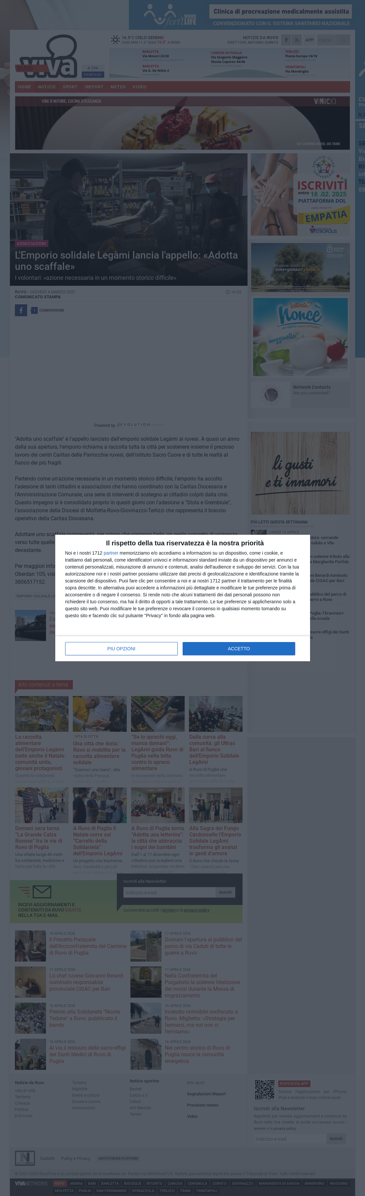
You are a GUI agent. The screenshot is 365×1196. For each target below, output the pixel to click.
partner (111, 553)
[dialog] (182, 598)
